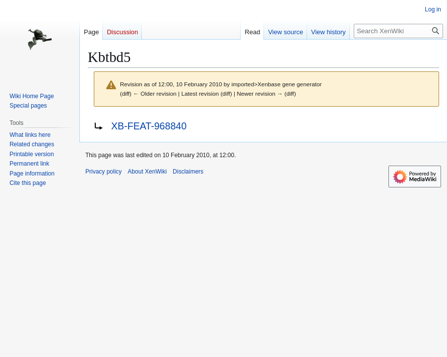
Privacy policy (103, 171)
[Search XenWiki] (398, 31)
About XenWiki (147, 171)
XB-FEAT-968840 (149, 125)
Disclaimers (188, 171)
